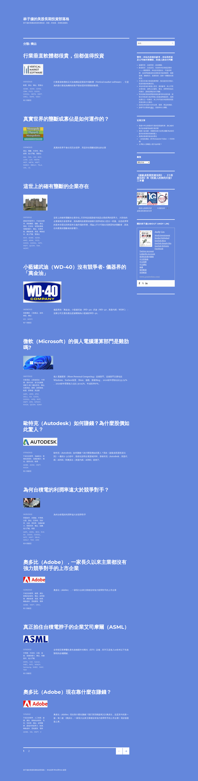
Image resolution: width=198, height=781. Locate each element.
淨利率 (33, 523)
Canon (37, 662)
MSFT (40, 94)
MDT (25, 162)
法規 (28, 523)
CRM (25, 91)
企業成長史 (35, 380)
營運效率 (26, 518)
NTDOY (37, 402)
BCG (37, 532)
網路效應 (30, 232)
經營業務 (39, 388)
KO (24, 319)
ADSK (32, 89)
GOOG (37, 91)
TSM (38, 246)
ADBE (25, 89)
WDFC (26, 248)
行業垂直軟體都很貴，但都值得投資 (63, 56)
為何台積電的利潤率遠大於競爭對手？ (66, 490)
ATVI (37, 394)
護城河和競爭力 (29, 221)
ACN (25, 238)
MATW (36, 160)
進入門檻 (31, 153)
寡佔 (29, 85)
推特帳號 (143, 270)
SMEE (35, 667)
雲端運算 (34, 601)
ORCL (25, 97)
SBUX (37, 537)
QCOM (32, 246)
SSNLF (26, 540)
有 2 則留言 (27, 100)
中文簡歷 (143, 262)
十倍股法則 (161, 208)
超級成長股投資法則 (150, 175)
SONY (39, 405)
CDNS (38, 89)
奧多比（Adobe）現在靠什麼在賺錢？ (67, 692)
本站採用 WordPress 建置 (56, 770)
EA (30, 397)
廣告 (41, 593)
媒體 (36, 593)
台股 (25, 520)
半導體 (40, 518)
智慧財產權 (39, 226)
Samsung (27, 667)
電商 (41, 601)
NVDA (25, 405)
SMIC (41, 667)
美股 (36, 232)
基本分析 (30, 382)
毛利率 (29, 723)
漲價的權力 (27, 229)
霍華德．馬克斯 (34, 390)
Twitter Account (147, 251)
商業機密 (30, 224)
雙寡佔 (40, 85)
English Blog (160, 241)
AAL (25, 157)
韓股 (33, 528)
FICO (31, 91)
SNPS (32, 97)
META (33, 94)
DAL (30, 157)
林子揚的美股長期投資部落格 (46, 19)
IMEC (25, 664)
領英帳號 (143, 272)
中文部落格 (144, 259)
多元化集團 (39, 382)
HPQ (33, 399)
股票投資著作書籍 (147, 256)
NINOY (37, 664)
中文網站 (143, 264)
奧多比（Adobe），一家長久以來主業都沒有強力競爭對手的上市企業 (75, 565)
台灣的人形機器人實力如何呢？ (150, 144)
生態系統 (26, 388)
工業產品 (34, 313)
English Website (162, 246)
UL (29, 168)
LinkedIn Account (147, 254)
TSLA (40, 165)
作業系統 (26, 380)
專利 (25, 226)
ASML (31, 240)
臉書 (141, 267)
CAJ (31, 662)
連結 (152, 107)
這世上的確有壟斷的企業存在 (56, 186)
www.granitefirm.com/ (150, 277)
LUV (30, 160)
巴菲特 (35, 151)
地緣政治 (38, 456)
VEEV (38, 97)
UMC (37, 540)
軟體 (25, 85)
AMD (25, 240)
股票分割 (30, 461)
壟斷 (29, 151)
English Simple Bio (163, 243)
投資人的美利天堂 (160, 177)
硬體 (33, 388)
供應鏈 (33, 518)
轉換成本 (26, 601)
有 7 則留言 (27, 323)
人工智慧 (38, 718)
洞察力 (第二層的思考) (31, 385)
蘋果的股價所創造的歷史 (148, 136)
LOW (25, 160)
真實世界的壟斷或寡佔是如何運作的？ (66, 119)
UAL (25, 168)
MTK (31, 402)
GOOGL (26, 94)
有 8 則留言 (27, 543)
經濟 (25, 153)
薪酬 (41, 526)
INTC (40, 243)
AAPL (25, 394)
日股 (38, 653)
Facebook (159, 249)
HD (34, 157)
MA (31, 732)
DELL (25, 397)
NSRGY (26, 165)
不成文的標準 (28, 456)
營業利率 (30, 526)
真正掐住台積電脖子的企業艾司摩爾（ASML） (76, 627)
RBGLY (33, 165)
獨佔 (34, 85)
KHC (39, 157)
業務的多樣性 (28, 596)
